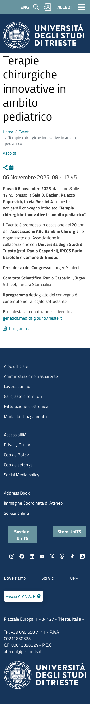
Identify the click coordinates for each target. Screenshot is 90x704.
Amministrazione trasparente (31, 376)
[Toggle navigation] (81, 7)
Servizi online (16, 513)
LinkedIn (32, 556)
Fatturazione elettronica (26, 406)
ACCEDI (64, 7)
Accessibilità (15, 434)
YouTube (42, 556)
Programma (19, 328)
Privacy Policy (17, 444)
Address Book (17, 493)
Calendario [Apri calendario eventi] (13, 167)
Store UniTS (69, 531)
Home (8, 132)
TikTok (72, 556)
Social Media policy (21, 474)
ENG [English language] (24, 7)
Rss (82, 556)
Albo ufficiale (16, 366)
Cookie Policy (16, 454)
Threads (62, 556)
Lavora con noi (17, 386)
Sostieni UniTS (22, 534)
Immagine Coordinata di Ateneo (33, 503)
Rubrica (48, 7)
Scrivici (48, 578)
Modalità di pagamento (25, 416)
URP (74, 578)
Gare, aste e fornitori (23, 396)
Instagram (12, 556)
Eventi (24, 132)
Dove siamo (15, 578)
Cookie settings (18, 465)
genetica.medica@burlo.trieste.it (32, 318)
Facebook (22, 556)
